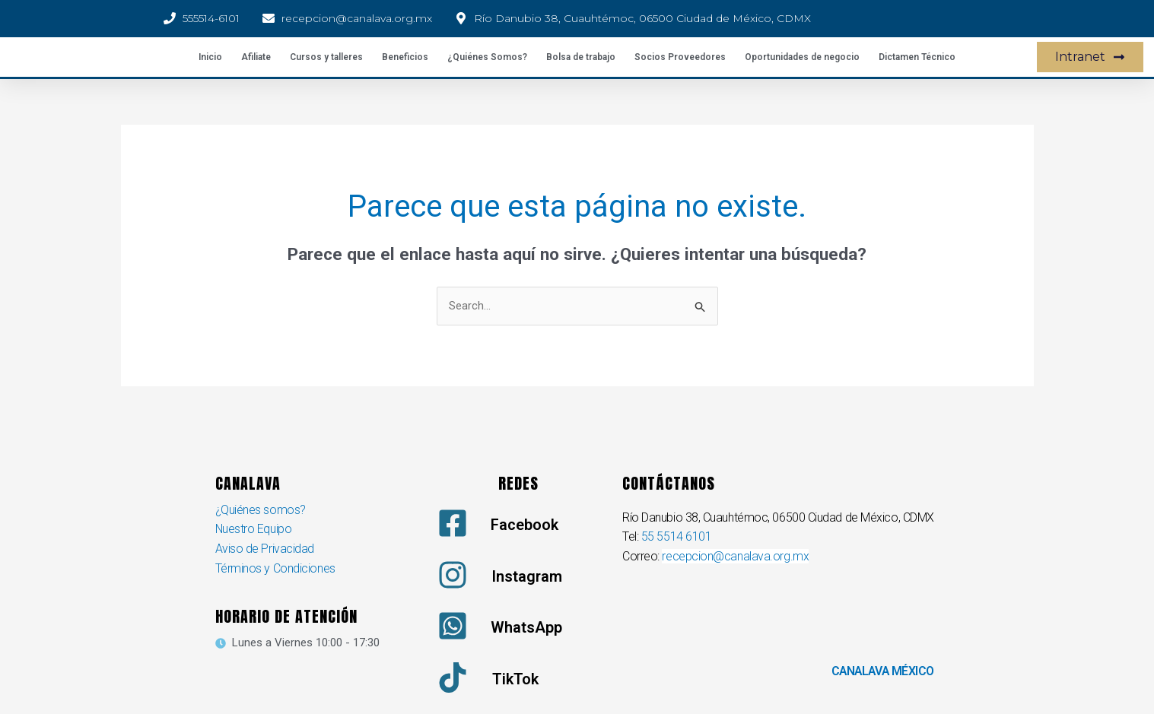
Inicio (210, 57)
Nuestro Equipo (254, 529)
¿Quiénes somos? (260, 510)
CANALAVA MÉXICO (881, 671)
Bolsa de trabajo (580, 57)
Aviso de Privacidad (264, 548)
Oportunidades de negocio (802, 57)
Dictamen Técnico (917, 57)
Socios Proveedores (680, 57)
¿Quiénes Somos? (487, 57)
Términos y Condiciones (275, 568)
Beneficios (405, 57)
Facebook (524, 525)
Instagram (527, 576)
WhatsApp (526, 627)
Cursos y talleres (326, 57)
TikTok (515, 679)
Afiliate (256, 57)
